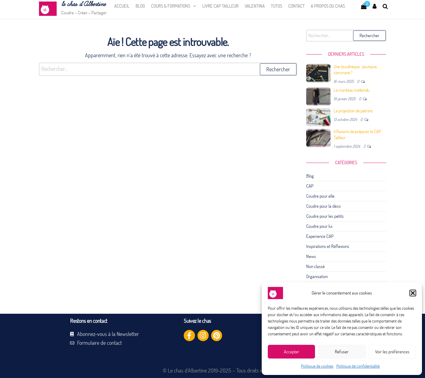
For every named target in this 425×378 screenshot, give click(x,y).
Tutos (276, 6)
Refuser (342, 352)
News (311, 256)
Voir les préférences (392, 352)
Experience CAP (320, 236)
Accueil (121, 6)
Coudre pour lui (319, 226)
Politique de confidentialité (358, 366)
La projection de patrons (353, 111)
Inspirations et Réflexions (327, 246)
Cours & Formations (170, 6)
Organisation (317, 276)
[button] (413, 293)
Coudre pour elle (320, 196)
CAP (309, 186)
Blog (140, 6)
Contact (296, 6)
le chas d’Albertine (83, 4)
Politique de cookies (317, 366)
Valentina (255, 6)
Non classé (315, 266)
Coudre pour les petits (325, 216)
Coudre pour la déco (323, 206)
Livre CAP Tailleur (220, 6)
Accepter (291, 352)
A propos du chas (328, 6)
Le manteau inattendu (352, 90)
